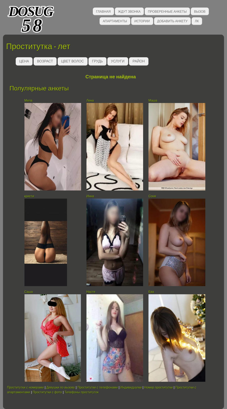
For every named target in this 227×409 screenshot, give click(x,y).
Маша (152, 100)
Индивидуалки (131, 387)
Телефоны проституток (82, 392)
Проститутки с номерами (25, 387)
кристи (29, 196)
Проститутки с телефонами (98, 387)
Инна (90, 196)
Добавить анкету (172, 20)
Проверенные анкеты (167, 11)
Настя (90, 291)
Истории (142, 20)
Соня (152, 196)
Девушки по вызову (60, 387)
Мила (28, 100)
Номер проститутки (158, 387)
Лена (90, 100)
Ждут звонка (129, 11)
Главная (103, 11)
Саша (28, 291)
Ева (151, 291)
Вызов (199, 11)
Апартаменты (115, 20)
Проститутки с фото (47, 392)
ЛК (197, 20)
